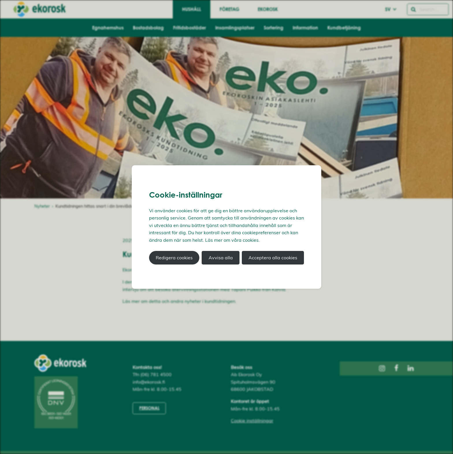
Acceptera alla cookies (272, 257)
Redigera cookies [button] (174, 257)
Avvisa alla (221, 257)
